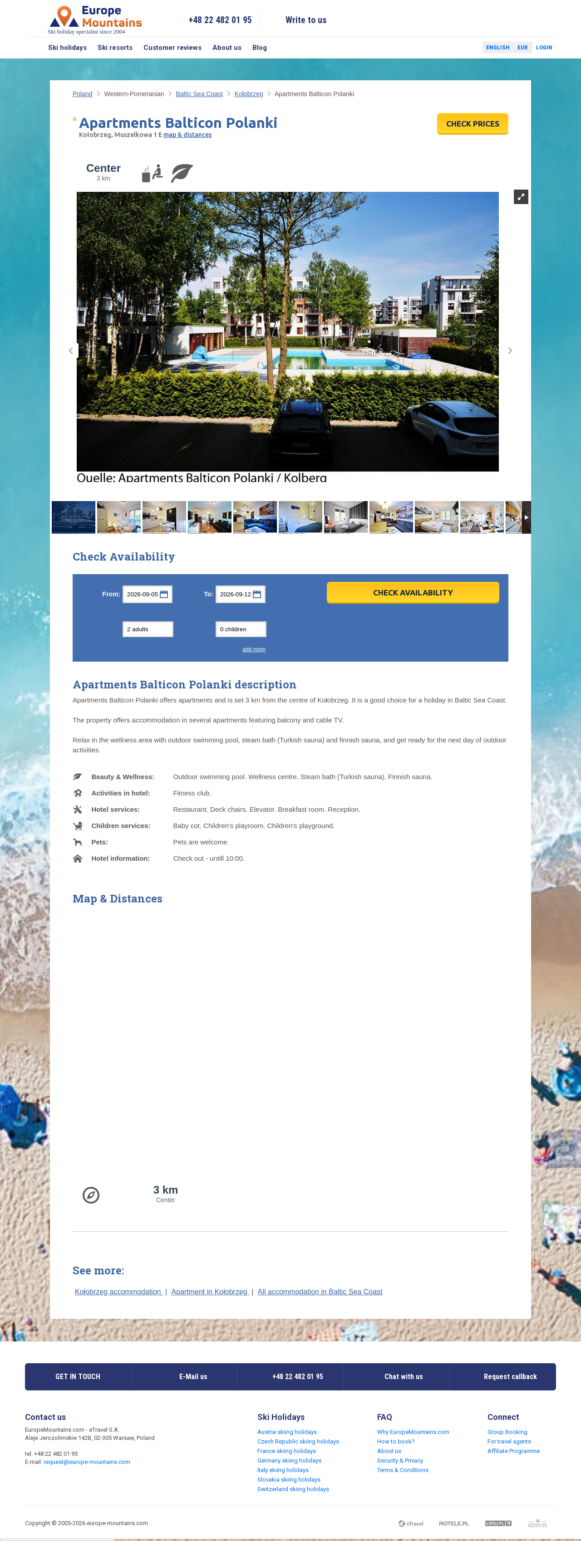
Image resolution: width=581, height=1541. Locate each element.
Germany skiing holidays (289, 1460)
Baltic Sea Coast (199, 94)
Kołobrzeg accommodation (119, 1292)
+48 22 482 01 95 (220, 20)
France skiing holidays (286, 1451)
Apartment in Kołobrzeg (211, 1292)
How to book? (396, 1441)
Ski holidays (67, 48)
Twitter (467, 47)
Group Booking (507, 1432)
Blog (259, 48)
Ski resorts (115, 48)
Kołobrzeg (249, 94)
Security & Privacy (400, 1460)
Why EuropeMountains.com (413, 1432)
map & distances (187, 134)
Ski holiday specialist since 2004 (96, 20)
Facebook (453, 47)
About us (226, 48)
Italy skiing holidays (283, 1470)
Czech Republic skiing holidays (298, 1441)
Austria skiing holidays (287, 1432)
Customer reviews (172, 48)
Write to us (306, 20)
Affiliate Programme (513, 1451)
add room (254, 649)
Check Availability (413, 592)
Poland (83, 94)
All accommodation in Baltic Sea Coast (320, 1292)
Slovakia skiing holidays (288, 1479)
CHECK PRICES (472, 123)
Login (544, 47)
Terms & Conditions (402, 1470)
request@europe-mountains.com (87, 1461)
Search (34, 47)
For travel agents (509, 1441)
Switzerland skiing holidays (293, 1489)
